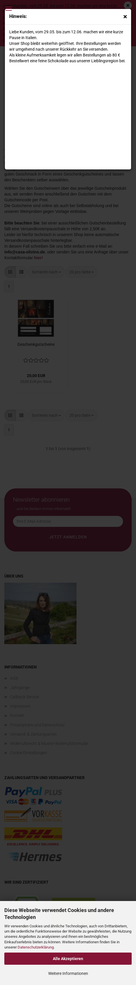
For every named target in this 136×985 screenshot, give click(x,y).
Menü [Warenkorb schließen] (8, 8)
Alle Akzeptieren (68, 958)
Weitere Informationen (68, 973)
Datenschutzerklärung (36, 947)
